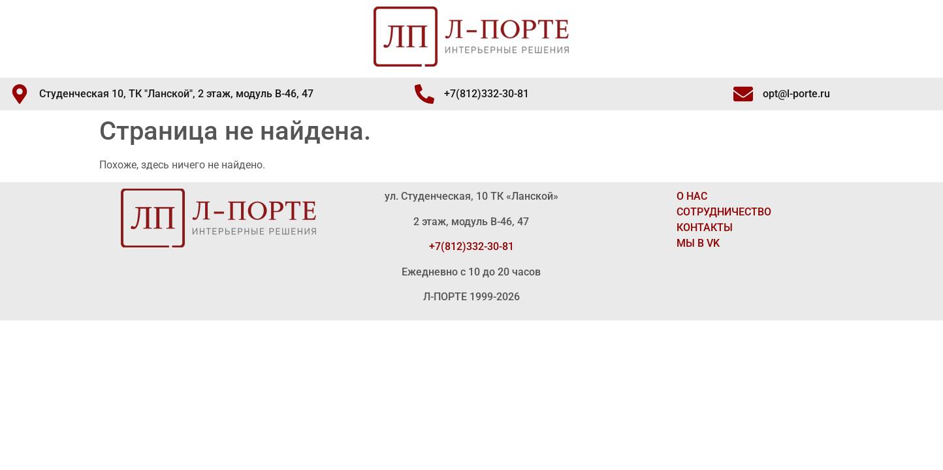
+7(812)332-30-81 (471, 246)
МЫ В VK (698, 243)
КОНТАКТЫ (705, 227)
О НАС (692, 196)
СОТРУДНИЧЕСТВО (724, 212)
